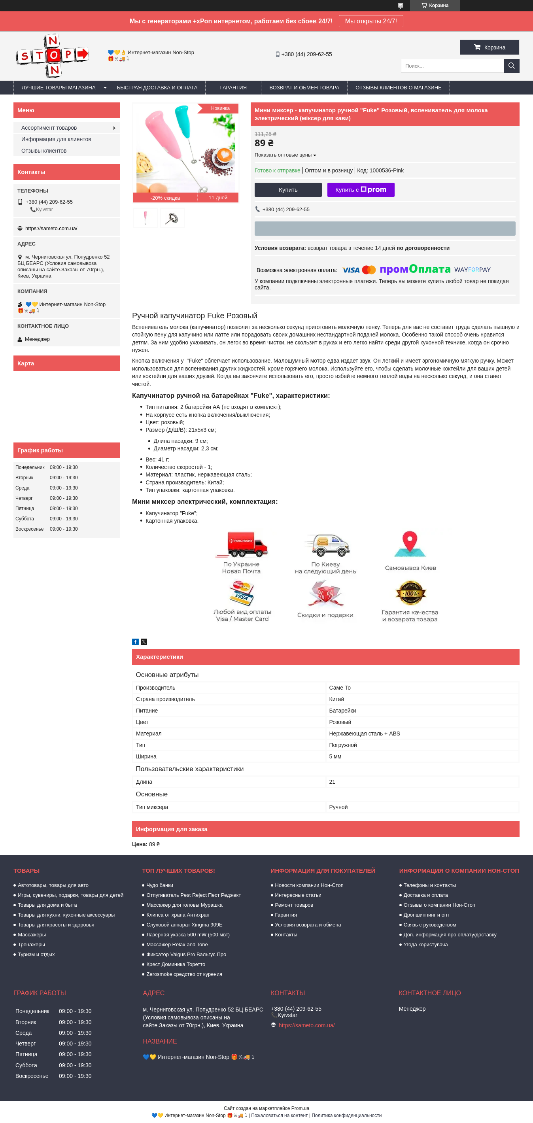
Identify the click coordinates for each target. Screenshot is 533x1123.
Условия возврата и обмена (308, 925)
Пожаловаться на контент (279, 1115)
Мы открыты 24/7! (371, 21)
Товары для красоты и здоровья (56, 925)
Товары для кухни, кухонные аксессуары (66, 915)
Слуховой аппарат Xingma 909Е (184, 925)
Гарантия (233, 88)
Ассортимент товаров (49, 128)
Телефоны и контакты (430, 885)
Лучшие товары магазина (59, 88)
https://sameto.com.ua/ (51, 228)
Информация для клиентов (56, 139)
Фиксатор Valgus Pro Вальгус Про (186, 954)
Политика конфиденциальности (347, 1115)
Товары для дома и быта (47, 905)
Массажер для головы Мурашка (184, 905)
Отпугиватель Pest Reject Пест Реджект (193, 895)
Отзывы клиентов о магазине (398, 88)
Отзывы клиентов (43, 150)
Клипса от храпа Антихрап (177, 915)
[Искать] (512, 66)
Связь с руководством (430, 925)
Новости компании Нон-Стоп (309, 885)
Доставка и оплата (426, 895)
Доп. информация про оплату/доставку (450, 935)
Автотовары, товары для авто (53, 885)
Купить (288, 189)
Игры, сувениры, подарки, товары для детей (70, 895)
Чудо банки (159, 885)
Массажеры (32, 935)
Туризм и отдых (36, 954)
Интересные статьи (298, 895)
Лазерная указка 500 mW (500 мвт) (188, 935)
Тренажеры (31, 944)
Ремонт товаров (294, 905)
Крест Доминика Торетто (175, 964)
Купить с (360, 189)
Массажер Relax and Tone (177, 944)
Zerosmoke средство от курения (184, 974)
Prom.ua (300, 1108)
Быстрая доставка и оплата (157, 88)
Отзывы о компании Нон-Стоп (439, 905)
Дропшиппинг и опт (427, 915)
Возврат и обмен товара (304, 88)
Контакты (286, 935)
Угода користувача (426, 944)
